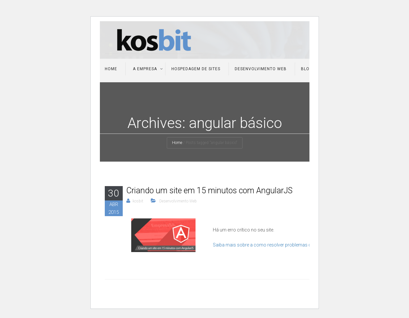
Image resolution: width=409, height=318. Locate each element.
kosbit (138, 201)
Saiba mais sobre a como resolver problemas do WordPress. (276, 244)
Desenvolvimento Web (261, 69)
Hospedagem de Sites (195, 69)
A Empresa (144, 69)
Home (111, 69)
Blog (306, 69)
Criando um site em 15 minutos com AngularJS (209, 190)
